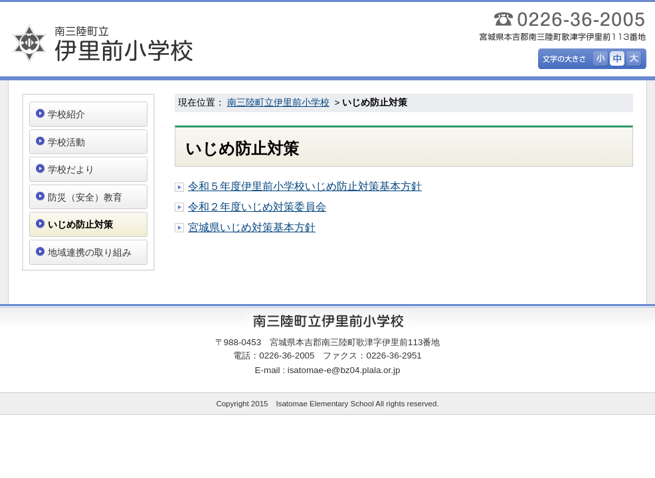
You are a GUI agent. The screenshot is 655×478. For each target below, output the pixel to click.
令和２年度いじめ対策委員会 (257, 206)
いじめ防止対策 (80, 224)
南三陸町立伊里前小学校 (278, 103)
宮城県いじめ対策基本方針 (252, 227)
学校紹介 (66, 114)
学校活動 (66, 142)
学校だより (71, 169)
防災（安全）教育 (85, 197)
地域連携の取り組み (90, 252)
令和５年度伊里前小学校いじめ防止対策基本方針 (305, 186)
